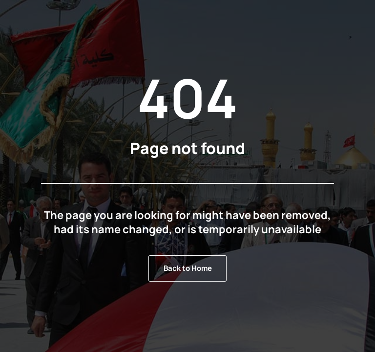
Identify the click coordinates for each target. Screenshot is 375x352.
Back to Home (188, 268)
